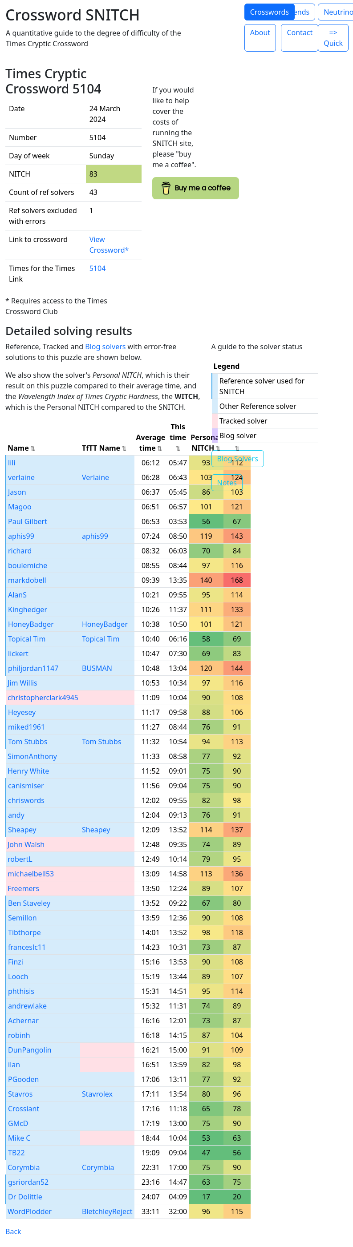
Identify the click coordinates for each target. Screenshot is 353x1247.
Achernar (23, 1020)
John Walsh (26, 844)
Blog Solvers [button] (237, 459)
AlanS (17, 595)
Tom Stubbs (27, 742)
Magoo (20, 507)
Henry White (28, 771)
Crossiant (23, 1109)
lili (12, 463)
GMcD (18, 1123)
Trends (298, 12)
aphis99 (21, 536)
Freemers (23, 888)
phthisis (21, 991)
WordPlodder (30, 1211)
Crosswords (269, 12)
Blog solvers (105, 346)
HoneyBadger (31, 624)
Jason (17, 492)
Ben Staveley (29, 903)
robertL (20, 859)
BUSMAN (97, 668)
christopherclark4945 (43, 697)
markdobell (27, 580)
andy (16, 815)
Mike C (19, 1138)
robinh (19, 1035)
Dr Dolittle (25, 1197)
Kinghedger (27, 609)
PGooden (23, 1079)
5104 (97, 268)
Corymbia (24, 1167)
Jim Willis (22, 683)
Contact (299, 32)
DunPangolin (30, 1050)
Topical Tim (26, 639)
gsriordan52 (28, 1182)
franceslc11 (27, 947)
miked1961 (26, 727)
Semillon (22, 918)
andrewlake (27, 1006)
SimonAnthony (32, 756)
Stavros (20, 1094)
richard (20, 551)
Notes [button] (227, 483)
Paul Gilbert (27, 521)
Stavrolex (97, 1094)
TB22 (16, 1153)
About (260, 32)
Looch (18, 976)
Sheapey (22, 830)
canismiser (26, 786)
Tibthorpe (24, 932)
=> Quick (333, 38)
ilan (14, 1064)
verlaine (21, 477)
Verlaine (95, 477)
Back (13, 1231)
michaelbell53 (31, 874)
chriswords (26, 800)
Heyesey (22, 712)
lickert (18, 653)
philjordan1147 (33, 668)
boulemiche (27, 565)
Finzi (15, 962)
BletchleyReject (107, 1211)
